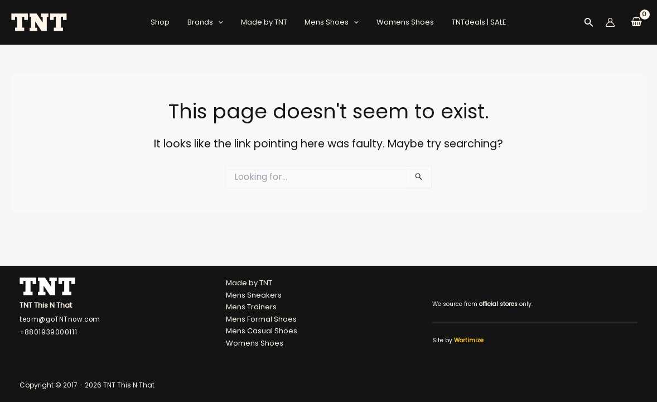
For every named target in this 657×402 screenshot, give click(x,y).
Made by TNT (266, 22)
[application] (223, 22)
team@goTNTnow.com (60, 319)
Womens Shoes (400, 22)
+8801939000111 (48, 332)
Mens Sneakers (254, 295)
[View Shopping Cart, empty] (636, 22)
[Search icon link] (589, 24)
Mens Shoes (330, 22)
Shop (168, 22)
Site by (458, 340)
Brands (210, 22)
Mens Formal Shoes (261, 319)
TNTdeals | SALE (470, 22)
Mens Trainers (251, 307)
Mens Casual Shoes (261, 331)
